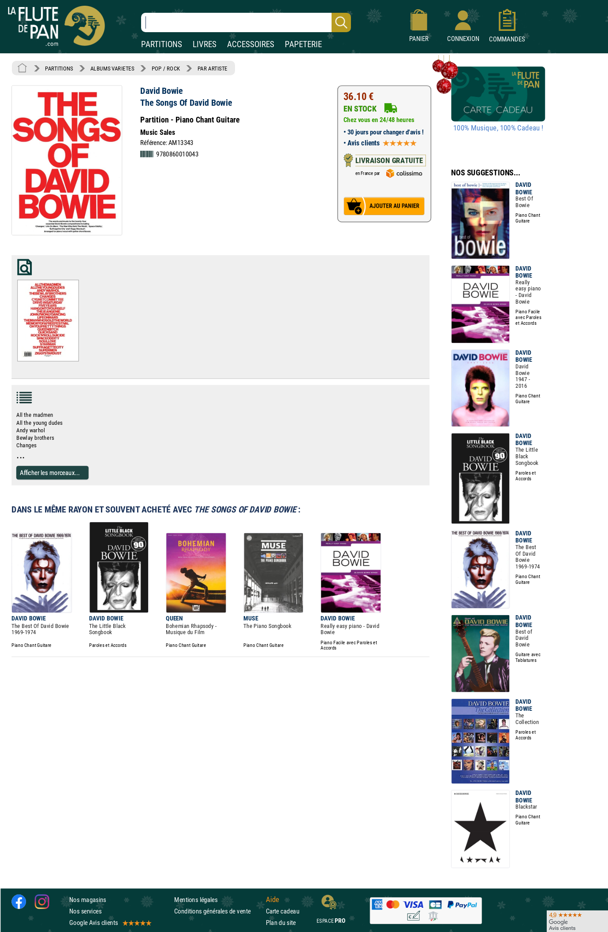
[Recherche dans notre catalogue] (246, 22)
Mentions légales (195, 899)
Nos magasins (87, 899)
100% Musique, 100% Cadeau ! (498, 128)
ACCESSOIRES (250, 44)
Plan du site (281, 923)
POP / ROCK (166, 68)
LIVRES (204, 44)
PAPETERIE (303, 44)
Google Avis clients (109, 923)
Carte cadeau (282, 911)
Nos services (85, 911)
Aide (272, 899)
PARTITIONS (161, 44)
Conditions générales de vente (218, 911)
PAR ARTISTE (213, 68)
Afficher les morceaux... (50, 472)
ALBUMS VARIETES (112, 68)
